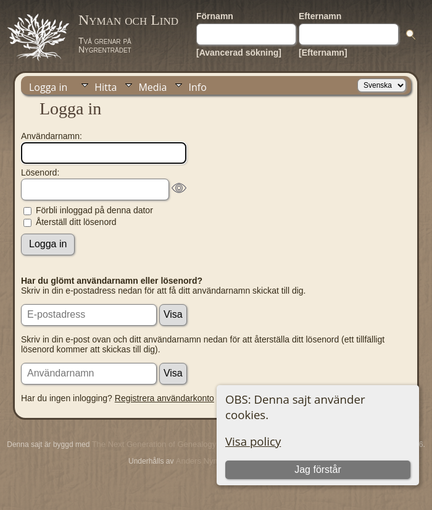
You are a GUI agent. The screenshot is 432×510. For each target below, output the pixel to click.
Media (152, 87)
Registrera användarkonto (164, 398)
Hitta (105, 87)
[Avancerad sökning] (238, 52)
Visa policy (253, 441)
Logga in (48, 87)
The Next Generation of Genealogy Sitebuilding (176, 444)
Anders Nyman (202, 460)
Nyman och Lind (128, 20)
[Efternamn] (323, 52)
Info (197, 87)
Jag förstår (317, 469)
